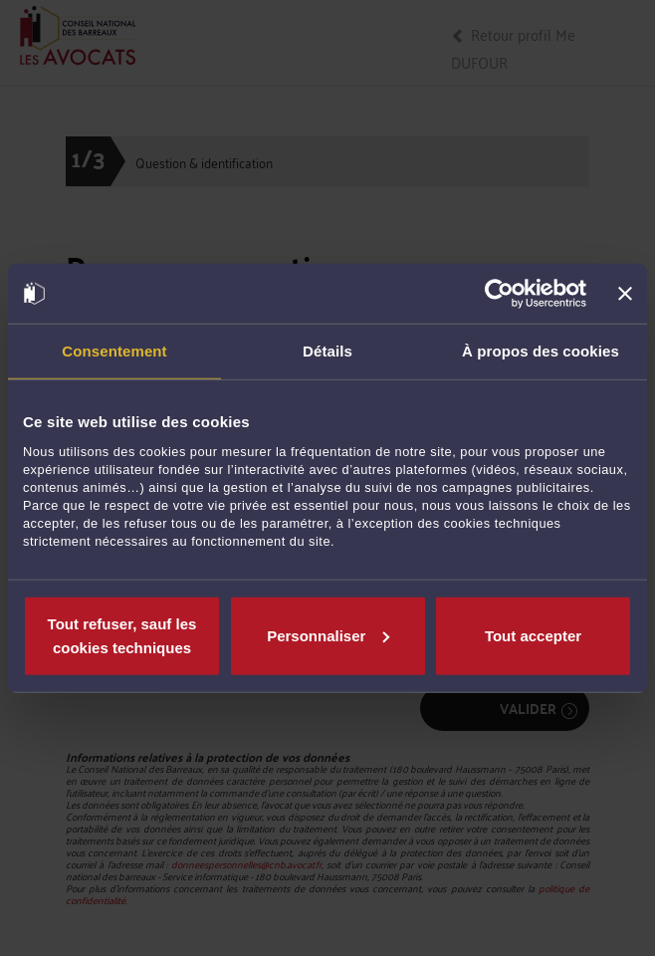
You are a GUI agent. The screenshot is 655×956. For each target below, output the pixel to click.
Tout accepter (533, 634)
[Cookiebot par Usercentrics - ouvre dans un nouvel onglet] (499, 294)
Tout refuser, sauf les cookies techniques (122, 634)
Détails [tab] (327, 351)
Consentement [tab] (114, 351)
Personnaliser (328, 634)
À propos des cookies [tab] (540, 351)
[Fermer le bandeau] (625, 294)
